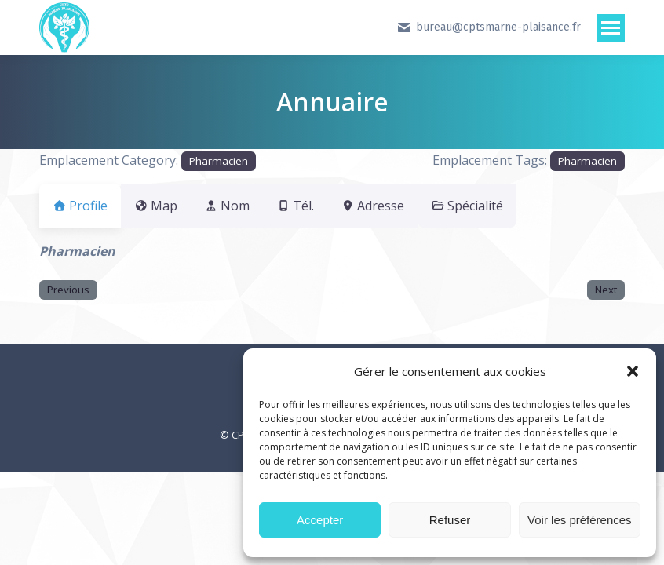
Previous (68, 289)
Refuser (450, 520)
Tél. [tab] (323, 205)
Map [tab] (165, 205)
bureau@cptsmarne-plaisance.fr (488, 27)
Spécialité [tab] (514, 205)
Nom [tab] (245, 205)
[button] (632, 371)
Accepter (320, 520)
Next (606, 289)
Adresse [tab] (410, 205)
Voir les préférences (579, 520)
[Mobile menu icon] (611, 28)
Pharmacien (218, 161)
